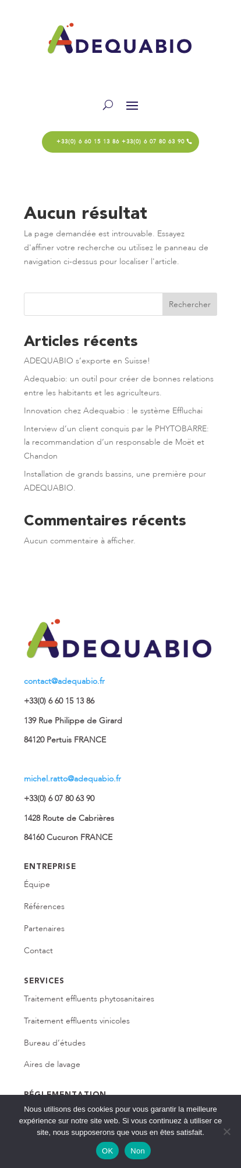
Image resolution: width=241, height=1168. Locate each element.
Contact (38, 950)
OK (107, 1151)
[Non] (226, 1131)
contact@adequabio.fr (64, 681)
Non (137, 1151)
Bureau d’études (55, 1042)
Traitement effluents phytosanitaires (89, 998)
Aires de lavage (52, 1064)
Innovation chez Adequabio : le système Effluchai (113, 410)
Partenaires (44, 928)
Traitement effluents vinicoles (77, 1020)
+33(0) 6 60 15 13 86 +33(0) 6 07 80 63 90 (120, 142)
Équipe (37, 884)
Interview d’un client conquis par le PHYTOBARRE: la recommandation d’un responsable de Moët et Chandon (116, 442)
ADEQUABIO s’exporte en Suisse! (87, 360)
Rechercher (190, 304)
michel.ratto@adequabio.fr (72, 778)
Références (44, 906)
